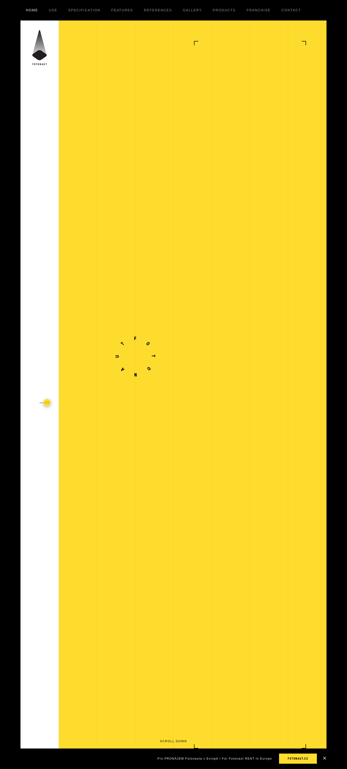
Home (32, 10)
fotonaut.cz (298, 758)
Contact (291, 10)
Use (53, 10)
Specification (84, 10)
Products (224, 10)
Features (122, 10)
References (158, 10)
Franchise (259, 10)
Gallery (192, 10)
